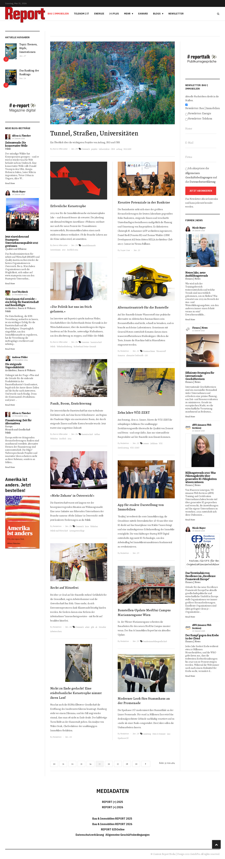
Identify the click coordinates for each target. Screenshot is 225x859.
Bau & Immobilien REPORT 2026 (112, 824)
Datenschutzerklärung (203, 182)
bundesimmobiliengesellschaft (155, 641)
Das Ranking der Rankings (29, 72)
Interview (85, 342)
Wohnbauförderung (64, 346)
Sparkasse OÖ (123, 738)
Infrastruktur (104, 149)
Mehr (127, 13)
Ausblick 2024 (72, 250)
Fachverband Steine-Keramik (85, 346)
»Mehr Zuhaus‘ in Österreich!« (72, 495)
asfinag (119, 149)
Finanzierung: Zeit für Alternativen (18, 421)
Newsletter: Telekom (200, 119)
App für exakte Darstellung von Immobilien (141, 507)
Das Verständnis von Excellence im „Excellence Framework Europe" (200, 576)
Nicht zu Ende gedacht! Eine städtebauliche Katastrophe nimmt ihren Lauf (76, 693)
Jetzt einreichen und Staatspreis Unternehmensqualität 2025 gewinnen (21, 241)
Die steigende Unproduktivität (14, 365)
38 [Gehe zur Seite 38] (127, 763)
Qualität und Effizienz (15, 249)
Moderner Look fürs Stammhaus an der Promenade (144, 700)
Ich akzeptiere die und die (201, 175)
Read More (10, 183)
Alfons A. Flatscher (21, 135)
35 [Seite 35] (100, 763)
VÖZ (161, 443)
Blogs (157, 13)
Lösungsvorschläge (76, 531)
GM (146, 355)
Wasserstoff (161, 351)
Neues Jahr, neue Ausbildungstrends (196, 274)
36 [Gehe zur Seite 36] (109, 763)
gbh (92, 627)
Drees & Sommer (158, 734)
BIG (108, 142)
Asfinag (101, 142)
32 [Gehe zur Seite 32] (72, 763)
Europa (8, 426)
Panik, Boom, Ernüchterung (70, 403)
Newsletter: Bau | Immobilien (202, 108)
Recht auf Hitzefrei (64, 587)
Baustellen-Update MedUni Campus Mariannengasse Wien (144, 612)
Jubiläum (154, 443)
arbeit (87, 627)
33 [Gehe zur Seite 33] (81, 763)
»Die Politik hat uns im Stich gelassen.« (71, 309)
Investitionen (55, 250)
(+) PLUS (114, 13)
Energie (99, 13)
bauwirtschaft (96, 342)
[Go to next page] (145, 764)
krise (87, 526)
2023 (64, 250)
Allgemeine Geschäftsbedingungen (127, 834)
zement (146, 443)
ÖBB (117, 142)
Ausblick (62, 438)
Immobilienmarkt (89, 245)
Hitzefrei (102, 627)
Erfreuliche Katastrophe (68, 206)
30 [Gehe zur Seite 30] (54, 763)
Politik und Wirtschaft (59, 531)
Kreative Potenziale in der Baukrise (144, 202)
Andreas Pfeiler (20, 357)
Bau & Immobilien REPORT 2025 (112, 818)
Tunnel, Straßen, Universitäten (94, 133)
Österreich (86, 149)
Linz (168, 734)
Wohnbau (54, 438)
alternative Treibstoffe (134, 355)
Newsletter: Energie (199, 113)
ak (96, 627)
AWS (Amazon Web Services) (201, 426)
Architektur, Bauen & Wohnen (20, 308)
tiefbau (97, 434)
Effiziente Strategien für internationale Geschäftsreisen (199, 376)
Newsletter (176, 13)
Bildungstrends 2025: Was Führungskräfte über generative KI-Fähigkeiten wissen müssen (201, 477)
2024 (69, 438)
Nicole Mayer (18, 191)
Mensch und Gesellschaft (17, 429)
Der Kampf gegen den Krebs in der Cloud (202, 636)
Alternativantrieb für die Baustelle (143, 307)
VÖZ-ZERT (163, 419)
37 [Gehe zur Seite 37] (118, 763)
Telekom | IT (81, 13)
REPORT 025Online (112, 829)
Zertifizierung (123, 448)
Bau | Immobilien (58, 13)
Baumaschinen (149, 351)
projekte (94, 149)
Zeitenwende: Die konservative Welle (16, 144)
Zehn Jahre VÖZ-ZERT (134, 412)
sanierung (147, 734)
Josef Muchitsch (20, 292)
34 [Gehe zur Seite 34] (90, 763)
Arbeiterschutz (56, 631)
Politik (8, 148)
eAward (143, 13)
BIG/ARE (127, 149)
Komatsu (121, 355)
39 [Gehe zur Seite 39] (136, 763)
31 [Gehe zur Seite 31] (63, 763)
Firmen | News (192, 278)
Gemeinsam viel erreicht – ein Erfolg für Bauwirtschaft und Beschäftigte (22, 302)
